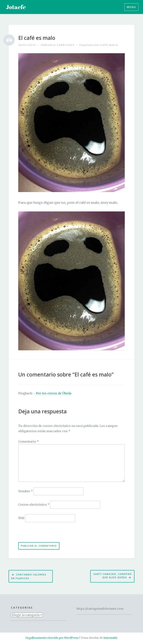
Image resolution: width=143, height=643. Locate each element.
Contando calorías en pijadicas (28, 576)
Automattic (110, 637)
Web (21, 518)
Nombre (25, 491)
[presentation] (43, 534)
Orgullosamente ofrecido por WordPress (51, 637)
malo (113, 45)
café (104, 45)
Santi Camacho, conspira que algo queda (112, 575)
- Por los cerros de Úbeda (52, 393)
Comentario (28, 441)
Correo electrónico (33, 504)
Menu (131, 7)
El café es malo (36, 38)
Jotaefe (16, 7)
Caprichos (65, 45)
